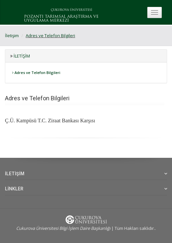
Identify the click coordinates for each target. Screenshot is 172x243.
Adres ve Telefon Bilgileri (50, 35)
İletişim (12, 35)
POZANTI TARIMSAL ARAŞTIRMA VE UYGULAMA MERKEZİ (61, 19)
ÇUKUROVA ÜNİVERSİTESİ (71, 10)
